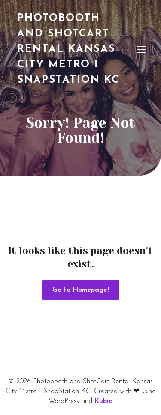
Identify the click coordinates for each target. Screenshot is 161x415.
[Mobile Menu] (141, 49)
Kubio (103, 401)
